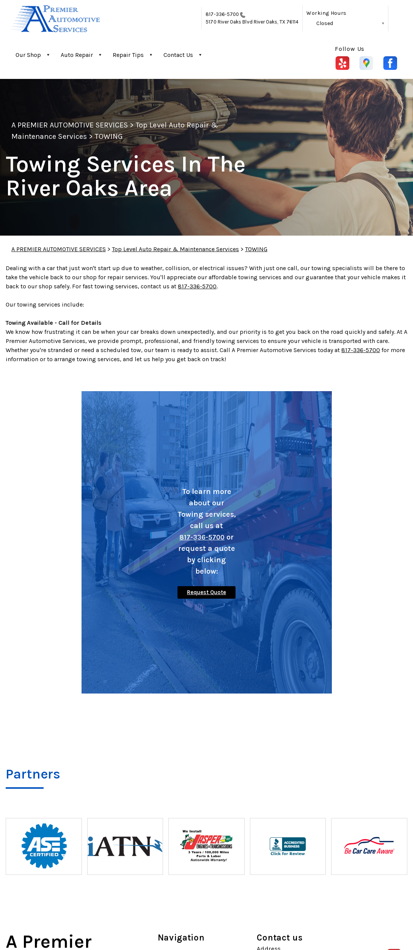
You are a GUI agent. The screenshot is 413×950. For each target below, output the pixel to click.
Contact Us (178, 54)
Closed (324, 23)
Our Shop (28, 54)
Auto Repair (77, 54)
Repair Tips (128, 54)
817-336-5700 (222, 14)
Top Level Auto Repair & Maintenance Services (175, 249)
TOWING (109, 136)
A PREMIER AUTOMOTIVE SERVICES (69, 125)
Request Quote (206, 592)
